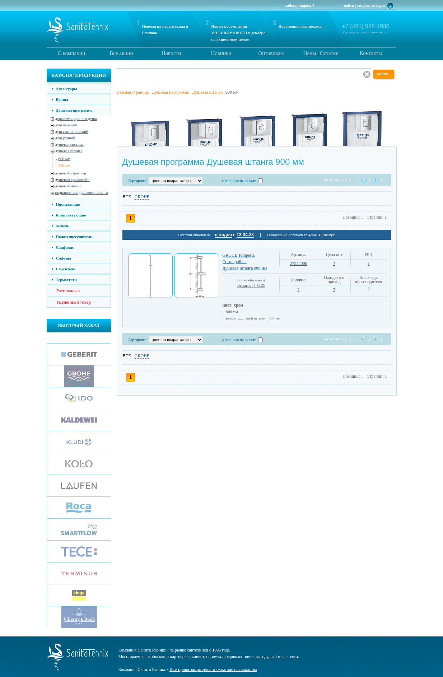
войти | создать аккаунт (365, 5)
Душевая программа (74, 110)
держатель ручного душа (76, 118)
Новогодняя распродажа (300, 26)
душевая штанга (69, 151)
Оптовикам (271, 53)
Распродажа (68, 290)
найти (382, 73)
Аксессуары (66, 89)
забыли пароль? (299, 5)
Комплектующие (71, 215)
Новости (171, 53)
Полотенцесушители (74, 236)
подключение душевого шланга (81, 192)
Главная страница (133, 92)
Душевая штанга (207, 92)
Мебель (62, 226)
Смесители (65, 269)
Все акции (121, 53)
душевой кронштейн (72, 179)
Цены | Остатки (321, 53)
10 (352, 180)
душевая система (69, 144)
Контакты (371, 53)
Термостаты (67, 279)
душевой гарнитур (70, 173)
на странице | (335, 180)
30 (375, 180)
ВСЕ (127, 196)
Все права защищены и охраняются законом (213, 669)
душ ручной (65, 138)
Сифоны (63, 258)
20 (363, 180)
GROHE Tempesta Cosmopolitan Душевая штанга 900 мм (245, 262)
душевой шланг (68, 186)
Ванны (62, 99)
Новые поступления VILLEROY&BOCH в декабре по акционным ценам (238, 32)
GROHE (142, 196)
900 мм (64, 165)
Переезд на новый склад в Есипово (165, 29)
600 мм (64, 159)
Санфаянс (65, 247)
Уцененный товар (73, 302)
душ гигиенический (71, 131)
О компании (71, 53)
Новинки (221, 53)
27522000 (298, 263)
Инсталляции (68, 204)
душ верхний (66, 125)
